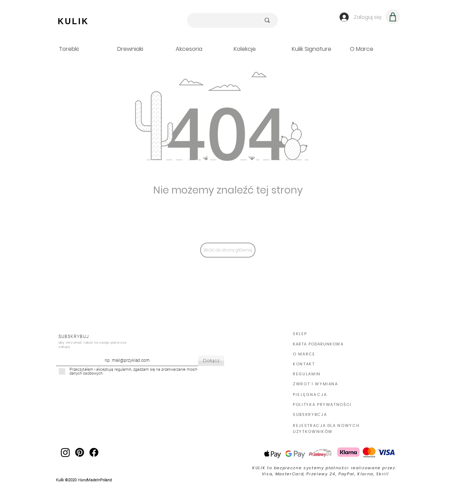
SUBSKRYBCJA (310, 414)
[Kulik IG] (65, 452)
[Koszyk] (392, 16)
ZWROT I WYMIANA (315, 384)
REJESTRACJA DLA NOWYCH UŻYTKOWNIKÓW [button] (326, 428)
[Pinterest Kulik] (80, 452)
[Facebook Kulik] (94, 452)
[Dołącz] (211, 360)
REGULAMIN (307, 374)
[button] (315, 49)
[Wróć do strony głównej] (227, 250)
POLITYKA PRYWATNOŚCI (322, 404)
